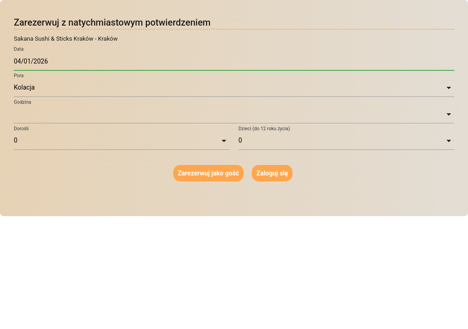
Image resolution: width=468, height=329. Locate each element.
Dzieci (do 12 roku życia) (264, 129)
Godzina (22, 102)
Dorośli (21, 129)
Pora (18, 76)
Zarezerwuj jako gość (208, 173)
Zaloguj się (272, 173)
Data (19, 49)
